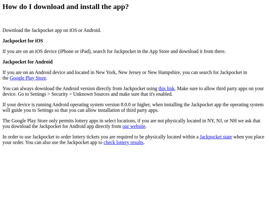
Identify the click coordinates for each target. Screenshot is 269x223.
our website (133, 126)
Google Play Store (28, 78)
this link (167, 88)
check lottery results (123, 142)
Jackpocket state (216, 136)
